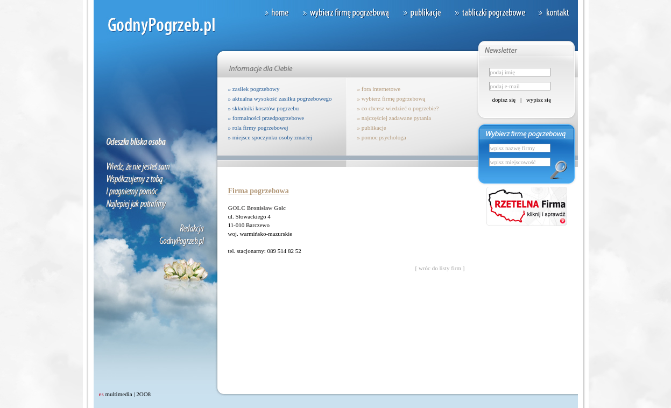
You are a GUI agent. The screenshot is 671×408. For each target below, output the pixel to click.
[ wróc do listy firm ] (440, 268)
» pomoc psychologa (381, 137)
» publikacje (371, 127)
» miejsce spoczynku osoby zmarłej (270, 137)
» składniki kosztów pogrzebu (263, 108)
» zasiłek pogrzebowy (254, 89)
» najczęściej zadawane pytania (394, 118)
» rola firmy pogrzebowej (258, 127)
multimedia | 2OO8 (125, 394)
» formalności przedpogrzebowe (266, 118)
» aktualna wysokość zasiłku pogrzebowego (280, 98)
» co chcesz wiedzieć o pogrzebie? (398, 108)
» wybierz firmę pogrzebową (391, 98)
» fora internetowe (379, 89)
